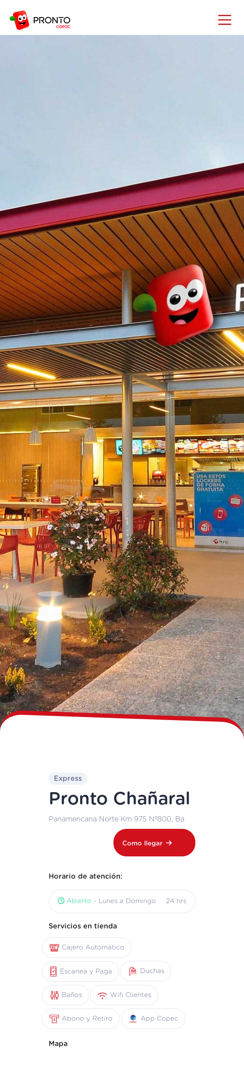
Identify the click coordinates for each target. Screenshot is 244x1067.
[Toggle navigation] (224, 19)
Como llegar (147, 843)
